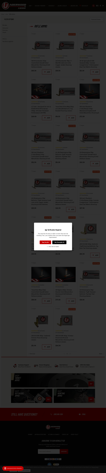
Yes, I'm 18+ (45, 242)
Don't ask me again (54, 246)
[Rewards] (13, 468)
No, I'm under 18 (59, 242)
